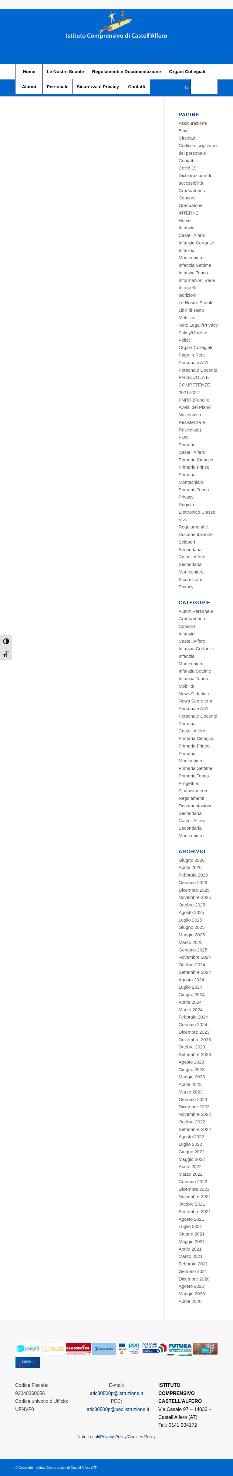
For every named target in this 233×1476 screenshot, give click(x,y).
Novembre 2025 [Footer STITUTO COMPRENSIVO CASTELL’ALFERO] (195, 897)
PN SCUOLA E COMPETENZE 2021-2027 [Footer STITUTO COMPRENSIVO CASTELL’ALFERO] (194, 385)
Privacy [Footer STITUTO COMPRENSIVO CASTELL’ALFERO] (186, 496)
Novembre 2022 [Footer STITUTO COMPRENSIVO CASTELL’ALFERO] (195, 1114)
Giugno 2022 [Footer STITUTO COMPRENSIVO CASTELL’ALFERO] (192, 1151)
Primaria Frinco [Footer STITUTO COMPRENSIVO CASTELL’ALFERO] (194, 467)
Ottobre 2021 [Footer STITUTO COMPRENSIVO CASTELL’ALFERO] (192, 1203)
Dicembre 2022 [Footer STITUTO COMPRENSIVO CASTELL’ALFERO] (194, 1106)
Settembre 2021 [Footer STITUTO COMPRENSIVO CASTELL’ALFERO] (195, 1211)
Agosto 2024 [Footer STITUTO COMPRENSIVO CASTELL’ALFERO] (191, 979)
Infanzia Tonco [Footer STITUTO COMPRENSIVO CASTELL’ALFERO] (193, 272)
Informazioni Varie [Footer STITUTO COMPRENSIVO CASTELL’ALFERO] (197, 280)
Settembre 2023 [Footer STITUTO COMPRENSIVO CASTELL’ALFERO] (195, 1054)
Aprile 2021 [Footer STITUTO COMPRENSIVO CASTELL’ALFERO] (190, 1249)
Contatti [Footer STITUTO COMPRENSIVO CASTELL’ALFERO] (186, 160)
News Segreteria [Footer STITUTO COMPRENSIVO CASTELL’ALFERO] (195, 700)
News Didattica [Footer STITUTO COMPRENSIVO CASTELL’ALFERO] (194, 693)
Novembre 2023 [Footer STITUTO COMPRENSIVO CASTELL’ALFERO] (195, 1039)
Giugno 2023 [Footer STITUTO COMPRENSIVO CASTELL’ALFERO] (192, 1069)
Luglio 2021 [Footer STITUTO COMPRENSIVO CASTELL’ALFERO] (190, 1226)
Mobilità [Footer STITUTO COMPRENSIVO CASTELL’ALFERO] (186, 317)
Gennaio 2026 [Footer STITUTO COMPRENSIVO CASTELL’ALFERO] (193, 882)
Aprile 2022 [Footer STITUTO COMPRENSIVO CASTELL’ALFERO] (190, 1166)
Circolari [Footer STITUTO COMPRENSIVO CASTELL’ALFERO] (187, 137)
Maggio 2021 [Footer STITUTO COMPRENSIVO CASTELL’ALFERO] (192, 1241)
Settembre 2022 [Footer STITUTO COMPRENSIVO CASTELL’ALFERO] (195, 1129)
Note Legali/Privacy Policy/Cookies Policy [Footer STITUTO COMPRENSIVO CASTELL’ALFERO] (198, 332)
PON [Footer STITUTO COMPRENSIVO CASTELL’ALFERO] (184, 437)
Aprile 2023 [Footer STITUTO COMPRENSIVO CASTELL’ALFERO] (190, 1084)
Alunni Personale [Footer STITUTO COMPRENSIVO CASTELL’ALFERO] (196, 611)
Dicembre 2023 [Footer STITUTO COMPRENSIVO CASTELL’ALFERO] (194, 1032)
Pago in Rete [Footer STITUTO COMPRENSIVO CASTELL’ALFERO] (192, 354)
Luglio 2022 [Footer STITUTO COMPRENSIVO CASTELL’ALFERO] (190, 1144)
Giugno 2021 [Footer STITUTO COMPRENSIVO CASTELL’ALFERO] (192, 1233)
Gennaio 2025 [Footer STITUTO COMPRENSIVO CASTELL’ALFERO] (193, 949)
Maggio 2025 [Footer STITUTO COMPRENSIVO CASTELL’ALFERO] (192, 934)
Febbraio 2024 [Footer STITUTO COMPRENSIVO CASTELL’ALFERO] (193, 1016)
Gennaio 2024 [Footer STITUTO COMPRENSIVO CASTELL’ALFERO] (193, 1024)
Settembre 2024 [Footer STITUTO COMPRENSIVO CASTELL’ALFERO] (195, 972)
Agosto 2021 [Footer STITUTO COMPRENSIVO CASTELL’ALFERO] (191, 1219)
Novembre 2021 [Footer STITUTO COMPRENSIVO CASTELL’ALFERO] (195, 1196)
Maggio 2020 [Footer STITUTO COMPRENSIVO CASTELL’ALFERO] (192, 1293)
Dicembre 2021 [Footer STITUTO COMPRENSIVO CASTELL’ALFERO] (194, 1189)
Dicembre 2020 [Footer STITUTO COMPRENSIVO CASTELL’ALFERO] (194, 1278)
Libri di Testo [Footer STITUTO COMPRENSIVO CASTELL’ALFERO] (191, 310)
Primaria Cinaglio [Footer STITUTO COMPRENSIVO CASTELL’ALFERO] (196, 459)
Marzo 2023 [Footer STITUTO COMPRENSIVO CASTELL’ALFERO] (191, 1091)
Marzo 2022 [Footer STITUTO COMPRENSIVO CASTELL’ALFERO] (191, 1174)
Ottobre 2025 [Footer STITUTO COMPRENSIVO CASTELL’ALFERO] (192, 904)
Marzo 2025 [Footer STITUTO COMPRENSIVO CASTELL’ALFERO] (191, 942)
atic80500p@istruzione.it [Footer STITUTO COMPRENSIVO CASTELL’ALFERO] (116, 1393)
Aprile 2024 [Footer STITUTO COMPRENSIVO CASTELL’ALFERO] (190, 1002)
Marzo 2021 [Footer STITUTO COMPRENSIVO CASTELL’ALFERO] (191, 1256)
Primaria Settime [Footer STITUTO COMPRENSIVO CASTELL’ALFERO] (195, 768)
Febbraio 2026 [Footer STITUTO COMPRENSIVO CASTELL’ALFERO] (193, 874)
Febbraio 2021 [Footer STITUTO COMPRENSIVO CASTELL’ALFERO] (193, 1263)
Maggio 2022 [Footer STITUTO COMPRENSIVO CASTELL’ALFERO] (192, 1159)
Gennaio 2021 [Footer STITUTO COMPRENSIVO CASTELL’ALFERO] (193, 1271)
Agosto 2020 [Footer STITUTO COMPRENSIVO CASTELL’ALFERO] (191, 1286)
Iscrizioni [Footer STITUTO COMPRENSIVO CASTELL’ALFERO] (187, 295)
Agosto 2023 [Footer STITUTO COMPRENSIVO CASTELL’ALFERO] (191, 1061)
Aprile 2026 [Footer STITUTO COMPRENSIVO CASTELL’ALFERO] (190, 867)
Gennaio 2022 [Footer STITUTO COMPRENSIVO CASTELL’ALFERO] (193, 1181)
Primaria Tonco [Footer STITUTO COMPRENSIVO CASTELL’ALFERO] (194, 489)
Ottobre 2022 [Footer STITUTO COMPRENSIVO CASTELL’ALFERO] (192, 1121)
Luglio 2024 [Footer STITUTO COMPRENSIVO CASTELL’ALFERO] (190, 987)
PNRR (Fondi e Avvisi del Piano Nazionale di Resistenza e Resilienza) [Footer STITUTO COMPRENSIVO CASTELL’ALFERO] (195, 414)
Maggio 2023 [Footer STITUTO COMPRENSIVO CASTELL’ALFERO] (192, 1076)
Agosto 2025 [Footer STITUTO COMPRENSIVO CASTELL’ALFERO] (191, 912)
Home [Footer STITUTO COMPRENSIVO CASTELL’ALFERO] (185, 220)
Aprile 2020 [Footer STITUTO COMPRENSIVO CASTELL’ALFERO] (190, 1301)
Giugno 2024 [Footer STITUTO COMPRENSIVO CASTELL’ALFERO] (192, 994)
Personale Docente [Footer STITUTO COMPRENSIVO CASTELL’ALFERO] (198, 370)
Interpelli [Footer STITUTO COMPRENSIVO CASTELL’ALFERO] (187, 287)
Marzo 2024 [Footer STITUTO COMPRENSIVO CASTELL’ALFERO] (191, 1009)
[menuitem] (28, 71)
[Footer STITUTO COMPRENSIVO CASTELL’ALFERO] (116, 36)
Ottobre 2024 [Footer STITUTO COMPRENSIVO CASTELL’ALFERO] (192, 964)
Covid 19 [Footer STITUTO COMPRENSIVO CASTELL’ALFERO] (188, 167)
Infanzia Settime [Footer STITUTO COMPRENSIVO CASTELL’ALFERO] (195, 265)
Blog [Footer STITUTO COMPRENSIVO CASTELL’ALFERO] (183, 130)
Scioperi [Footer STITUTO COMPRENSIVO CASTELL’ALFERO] (187, 541)
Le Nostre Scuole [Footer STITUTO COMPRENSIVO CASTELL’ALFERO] (196, 302)
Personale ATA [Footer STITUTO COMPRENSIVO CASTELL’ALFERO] (193, 362)
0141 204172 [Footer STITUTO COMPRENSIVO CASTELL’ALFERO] (183, 1425)
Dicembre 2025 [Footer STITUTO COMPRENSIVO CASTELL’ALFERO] (194, 890)
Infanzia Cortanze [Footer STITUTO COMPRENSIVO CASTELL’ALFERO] (196, 242)
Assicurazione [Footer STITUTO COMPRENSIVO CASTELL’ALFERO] (193, 123)
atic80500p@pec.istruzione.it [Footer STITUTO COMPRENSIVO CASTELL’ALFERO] (118, 1409)
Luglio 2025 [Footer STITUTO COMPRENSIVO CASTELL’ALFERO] (190, 919)
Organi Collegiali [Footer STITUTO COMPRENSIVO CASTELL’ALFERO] (195, 347)
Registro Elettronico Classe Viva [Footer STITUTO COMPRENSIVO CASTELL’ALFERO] (197, 512)
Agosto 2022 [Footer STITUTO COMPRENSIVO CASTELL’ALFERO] (191, 1136)
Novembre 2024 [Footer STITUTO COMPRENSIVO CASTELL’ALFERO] (195, 957)
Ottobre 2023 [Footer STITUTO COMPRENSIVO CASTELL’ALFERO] (192, 1046)
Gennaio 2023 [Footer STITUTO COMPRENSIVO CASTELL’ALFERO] (193, 1099)
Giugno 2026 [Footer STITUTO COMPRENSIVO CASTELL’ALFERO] (192, 860)
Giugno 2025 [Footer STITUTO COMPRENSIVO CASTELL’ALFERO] (192, 927)
